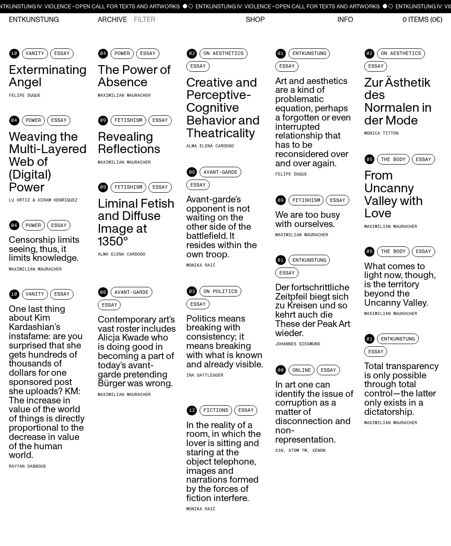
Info (345, 19)
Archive (112, 19)
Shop (255, 19)
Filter (144, 19)
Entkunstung (34, 19)
